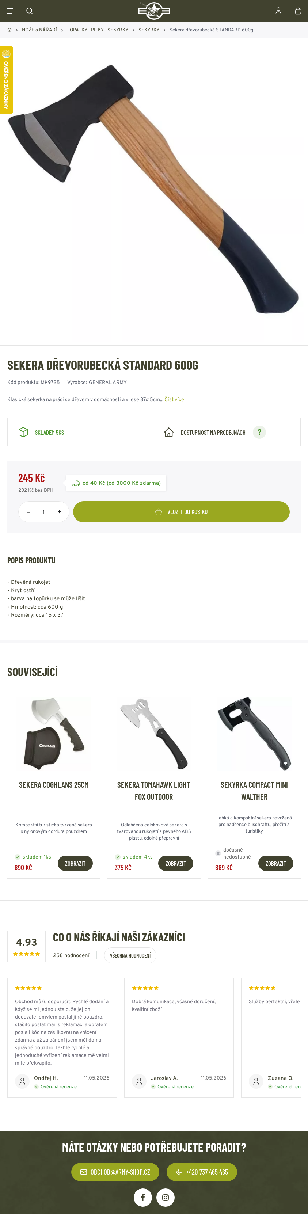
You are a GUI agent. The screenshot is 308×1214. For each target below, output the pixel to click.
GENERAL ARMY (108, 382)
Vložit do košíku (181, 511)
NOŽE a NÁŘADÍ (39, 29)
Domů (9, 30)
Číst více (174, 399)
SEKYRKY (148, 29)
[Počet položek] (43, 511)
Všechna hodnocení (130, 955)
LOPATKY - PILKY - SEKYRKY (97, 29)
